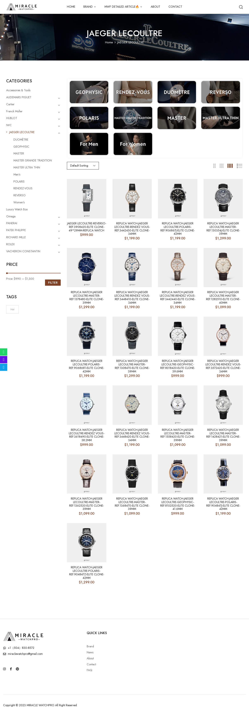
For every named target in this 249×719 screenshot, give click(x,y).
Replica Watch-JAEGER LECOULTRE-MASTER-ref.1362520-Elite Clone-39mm (86, 504)
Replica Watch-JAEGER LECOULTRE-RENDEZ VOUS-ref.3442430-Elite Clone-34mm (132, 229)
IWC (9, 125)
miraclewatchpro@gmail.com (25, 654)
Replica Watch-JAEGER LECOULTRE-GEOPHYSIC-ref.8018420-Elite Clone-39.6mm (177, 366)
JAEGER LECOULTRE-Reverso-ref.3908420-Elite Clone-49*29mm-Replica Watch (86, 227)
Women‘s (19, 202)
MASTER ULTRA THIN (26, 167)
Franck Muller (14, 111)
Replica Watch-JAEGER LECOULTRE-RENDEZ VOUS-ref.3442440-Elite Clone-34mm (177, 297)
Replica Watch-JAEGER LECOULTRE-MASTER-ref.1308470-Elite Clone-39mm (132, 366)
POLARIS (19, 181)
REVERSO (19, 195)
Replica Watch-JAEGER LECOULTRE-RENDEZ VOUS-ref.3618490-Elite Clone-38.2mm (86, 435)
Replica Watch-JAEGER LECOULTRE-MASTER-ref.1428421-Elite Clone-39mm (223, 435)
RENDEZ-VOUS (22, 188)
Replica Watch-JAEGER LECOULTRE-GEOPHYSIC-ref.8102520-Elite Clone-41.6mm (177, 504)
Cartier (10, 104)
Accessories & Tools (18, 90)
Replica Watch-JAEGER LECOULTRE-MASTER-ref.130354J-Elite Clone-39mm (223, 229)
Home (109, 42)
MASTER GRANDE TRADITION (32, 160)
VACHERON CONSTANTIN (23, 251)
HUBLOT (11, 118)
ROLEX (10, 244)
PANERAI (11, 223)
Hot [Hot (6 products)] (12, 309)
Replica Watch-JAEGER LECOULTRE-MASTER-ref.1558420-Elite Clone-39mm (177, 435)
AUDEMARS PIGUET (18, 97)
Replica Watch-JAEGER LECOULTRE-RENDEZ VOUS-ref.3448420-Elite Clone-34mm (132, 435)
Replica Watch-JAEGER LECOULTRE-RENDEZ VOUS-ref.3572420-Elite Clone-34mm (223, 366)
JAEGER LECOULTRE (21, 132)
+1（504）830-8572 (21, 648)
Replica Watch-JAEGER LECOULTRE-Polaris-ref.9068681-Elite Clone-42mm (86, 366)
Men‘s (16, 174)
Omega (10, 216)
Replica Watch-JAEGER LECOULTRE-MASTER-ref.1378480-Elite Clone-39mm (86, 297)
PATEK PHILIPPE (16, 230)
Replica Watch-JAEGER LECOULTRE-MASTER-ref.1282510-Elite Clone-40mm (223, 297)
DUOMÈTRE (20, 139)
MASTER (18, 153)
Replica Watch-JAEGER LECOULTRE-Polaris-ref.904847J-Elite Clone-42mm (223, 504)
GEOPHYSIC (21, 147)
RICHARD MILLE (16, 237)
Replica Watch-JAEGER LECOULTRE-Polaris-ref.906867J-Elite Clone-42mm (177, 229)
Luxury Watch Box (17, 209)
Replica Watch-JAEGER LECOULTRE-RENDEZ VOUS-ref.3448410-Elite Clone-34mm (132, 297)
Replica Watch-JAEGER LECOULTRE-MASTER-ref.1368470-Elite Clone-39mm (132, 504)
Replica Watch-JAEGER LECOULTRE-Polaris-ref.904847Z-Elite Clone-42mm (86, 572)
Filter (53, 282)
